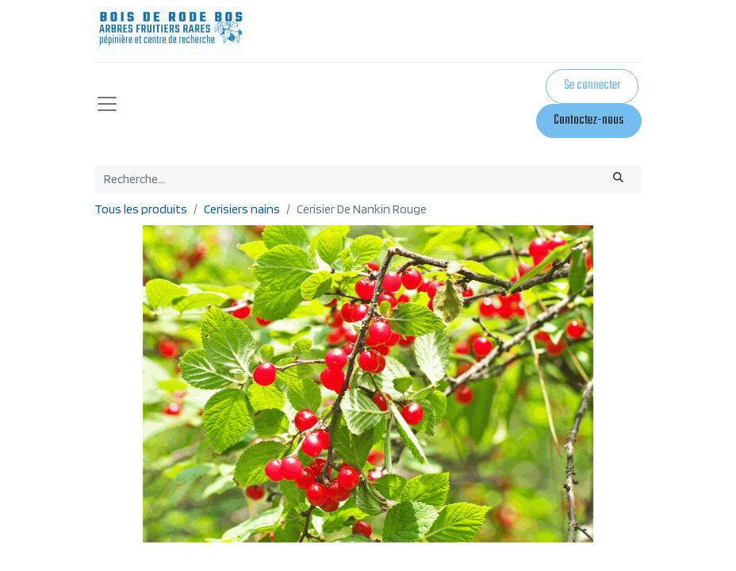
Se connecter (592, 85)
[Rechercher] (619, 179)
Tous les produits (140, 209)
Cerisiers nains (242, 209)
